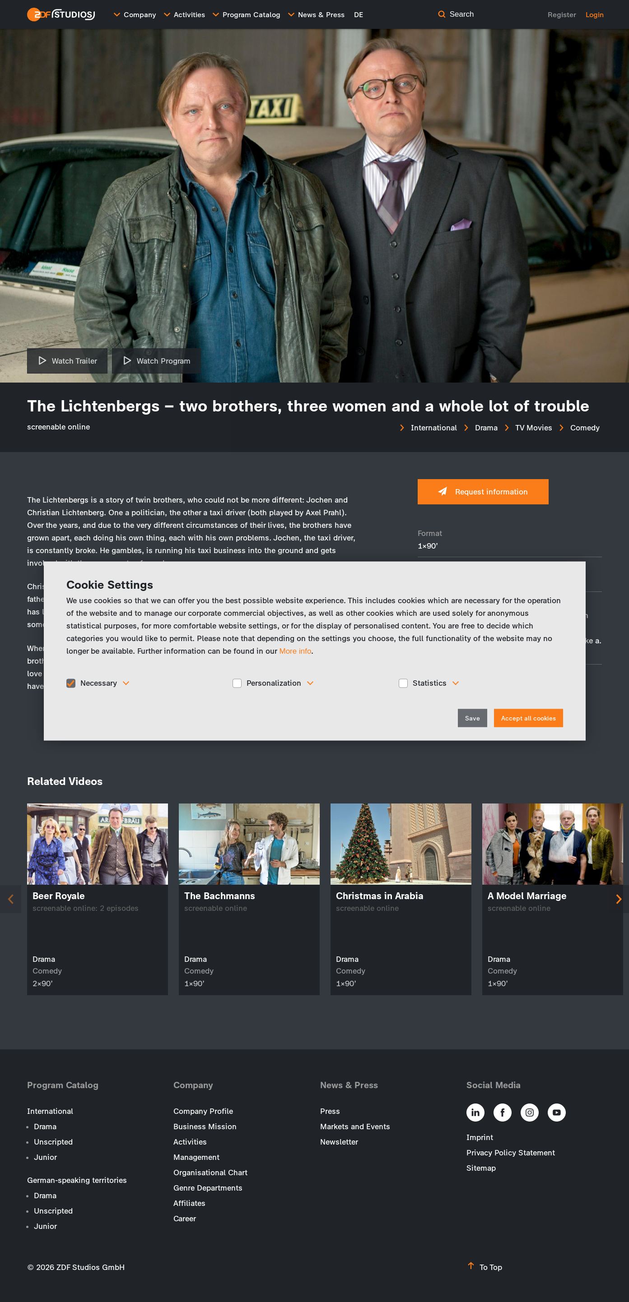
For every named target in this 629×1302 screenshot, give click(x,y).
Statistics (430, 683)
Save (472, 718)
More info (296, 651)
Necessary (98, 683)
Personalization (274, 683)
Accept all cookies (528, 718)
